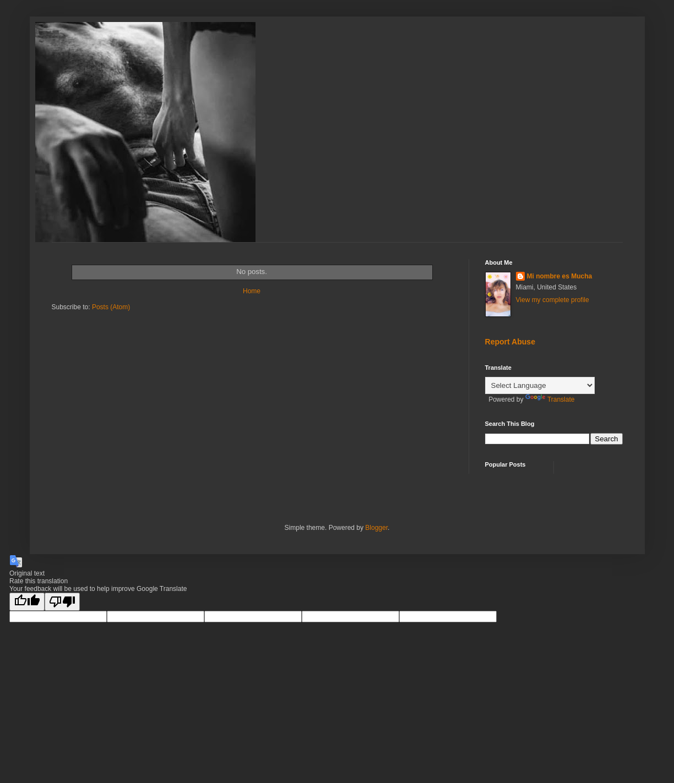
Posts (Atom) (111, 307)
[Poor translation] (62, 602)
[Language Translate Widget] (540, 385)
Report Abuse (510, 341)
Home (251, 291)
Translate (550, 399)
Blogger (376, 528)
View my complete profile (552, 300)
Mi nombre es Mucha (560, 276)
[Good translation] (27, 602)
